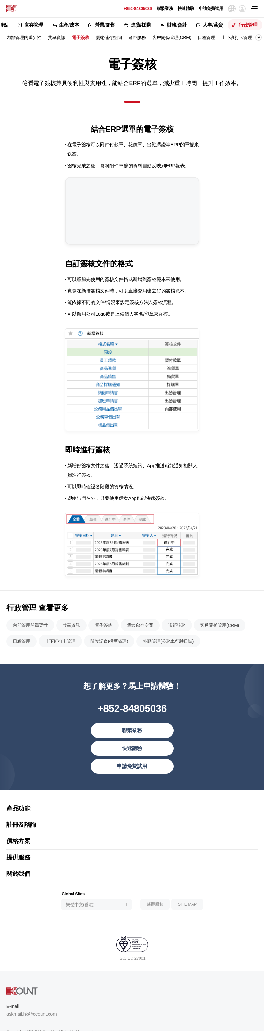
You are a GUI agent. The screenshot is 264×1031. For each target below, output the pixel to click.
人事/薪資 (213, 25)
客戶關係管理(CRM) (171, 37)
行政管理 (248, 25)
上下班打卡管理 (237, 37)
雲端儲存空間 (109, 37)
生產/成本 (69, 25)
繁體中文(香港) (80, 927)
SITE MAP (187, 927)
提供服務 (18, 880)
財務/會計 (177, 25)
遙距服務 (137, 37)
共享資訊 (56, 37)
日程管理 (206, 37)
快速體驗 (186, 8)
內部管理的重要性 (23, 37)
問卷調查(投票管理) (109, 664)
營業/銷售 (105, 25)
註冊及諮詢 (21, 847)
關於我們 (18, 896)
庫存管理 (33, 25)
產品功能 (18, 831)
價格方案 (18, 863)
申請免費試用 (211, 8)
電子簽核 (80, 37)
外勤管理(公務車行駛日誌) (168, 664)
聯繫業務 (165, 8)
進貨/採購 (141, 25)
